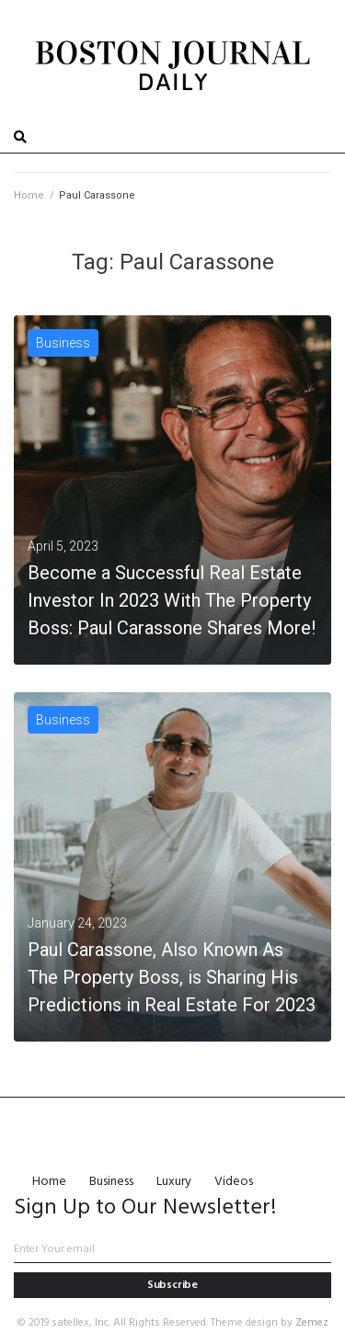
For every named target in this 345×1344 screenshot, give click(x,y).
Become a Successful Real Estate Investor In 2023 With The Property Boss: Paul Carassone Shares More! (172, 600)
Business (63, 343)
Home (29, 195)
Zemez (311, 1323)
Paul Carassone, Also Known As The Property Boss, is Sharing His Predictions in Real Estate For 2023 (172, 977)
